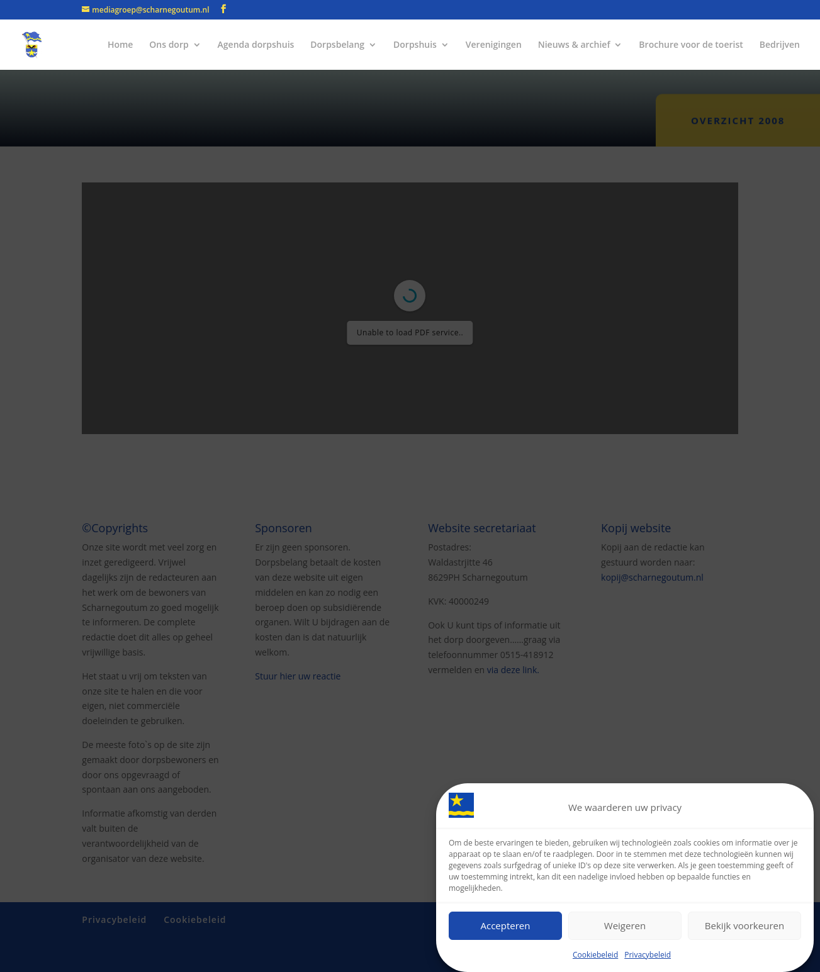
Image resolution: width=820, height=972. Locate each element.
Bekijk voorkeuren (744, 926)
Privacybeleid (647, 955)
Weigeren (625, 926)
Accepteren (506, 926)
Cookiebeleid (595, 955)
